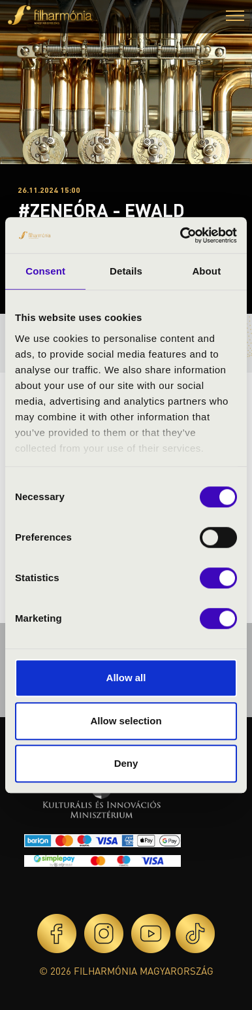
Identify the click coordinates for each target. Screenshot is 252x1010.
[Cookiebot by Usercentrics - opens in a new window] (181, 235)
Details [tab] (126, 271)
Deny (126, 763)
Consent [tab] (45, 271)
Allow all (126, 677)
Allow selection (125, 720)
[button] (235, 17)
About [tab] (206, 271)
